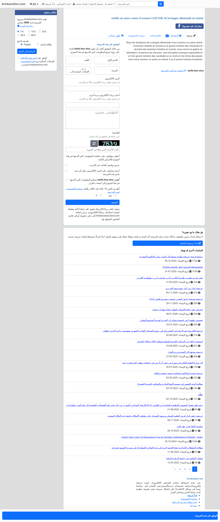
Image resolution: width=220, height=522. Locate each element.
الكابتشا (116, 132)
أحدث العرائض (63, 3)
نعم (110, 195)
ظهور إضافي (115, 35)
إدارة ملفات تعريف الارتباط (184, 502)
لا (96, 195)
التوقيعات (174, 35)
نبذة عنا (193, 505)
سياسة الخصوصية (136, 35)
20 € (44, 31)
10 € (33, 31)
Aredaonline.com (13, 4)
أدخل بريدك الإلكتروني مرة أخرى (104, 95)
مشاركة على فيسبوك (189, 26)
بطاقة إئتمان (46, 44)
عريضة (191, 35)
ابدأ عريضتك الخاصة (190, 243)
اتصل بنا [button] (109, 3)
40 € (22, 35)
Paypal (27, 44)
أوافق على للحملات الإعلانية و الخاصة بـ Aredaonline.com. (37, 61)
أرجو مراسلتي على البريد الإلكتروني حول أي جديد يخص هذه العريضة (97, 172)
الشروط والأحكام (29, 57)
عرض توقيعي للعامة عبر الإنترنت (104, 165)
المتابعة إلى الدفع (27, 51)
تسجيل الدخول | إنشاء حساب (88, 3)
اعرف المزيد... (25, 25)
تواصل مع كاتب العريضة (173, 70)
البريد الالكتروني (112, 78)
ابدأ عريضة (48, 3)
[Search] (137, 4)
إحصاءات (155, 35)
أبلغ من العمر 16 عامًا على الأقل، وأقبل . (93, 190)
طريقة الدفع (23, 41)
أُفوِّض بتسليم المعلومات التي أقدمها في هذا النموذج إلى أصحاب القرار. (95, 181)
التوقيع (115, 202)
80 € (33, 35)
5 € (22, 31)
